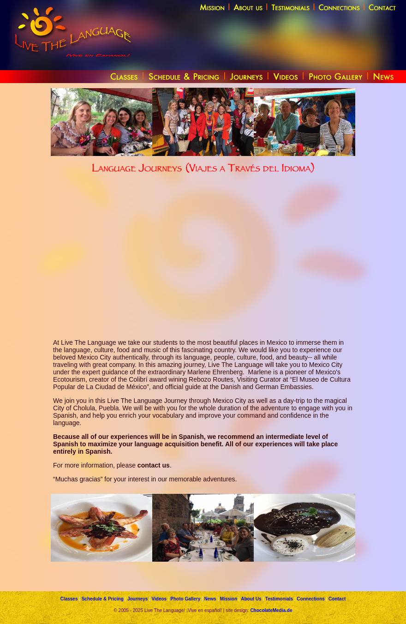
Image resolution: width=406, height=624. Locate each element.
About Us (251, 598)
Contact (337, 598)
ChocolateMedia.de (271, 610)
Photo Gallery (185, 598)
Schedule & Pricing (103, 598)
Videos (159, 598)
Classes (69, 598)
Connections (311, 598)
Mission (228, 598)
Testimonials (279, 598)
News (210, 598)
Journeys (137, 598)
